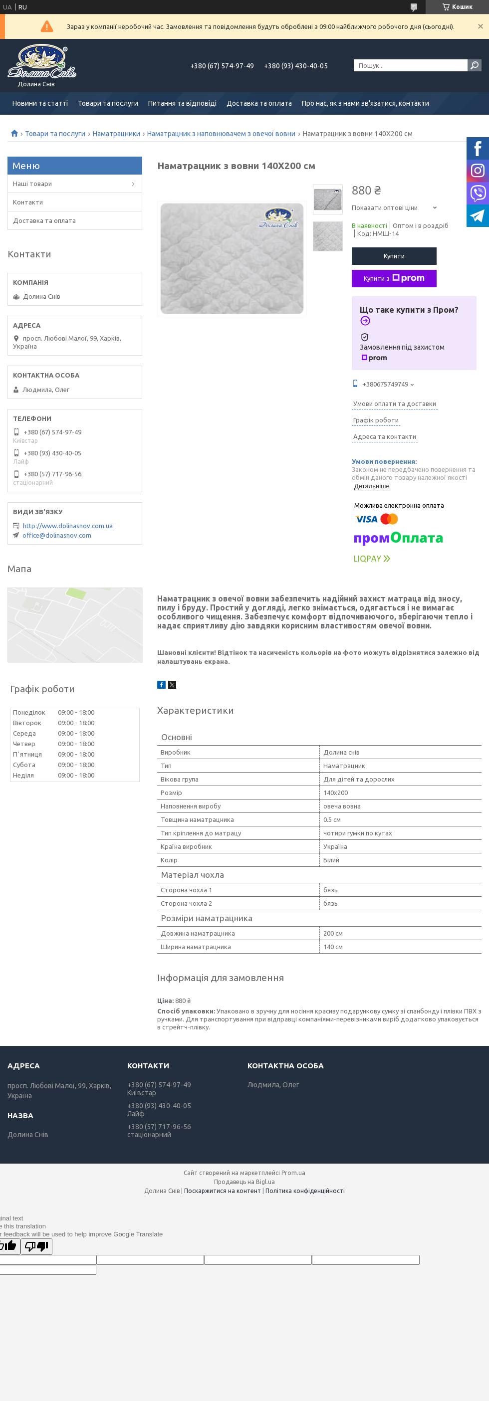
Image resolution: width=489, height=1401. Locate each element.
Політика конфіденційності (305, 1191)
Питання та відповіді (182, 103)
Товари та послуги (108, 103)
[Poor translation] (36, 1246)
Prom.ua (293, 1173)
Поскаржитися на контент (222, 1191)
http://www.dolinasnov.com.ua (68, 525)
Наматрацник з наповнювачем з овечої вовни (221, 134)
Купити (394, 255)
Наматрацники (116, 134)
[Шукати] (475, 65)
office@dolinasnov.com (56, 535)
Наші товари (32, 183)
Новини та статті (40, 103)
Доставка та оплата (259, 103)
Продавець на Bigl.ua (244, 1182)
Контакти (28, 202)
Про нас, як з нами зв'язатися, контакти (365, 103)
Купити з (394, 278)
